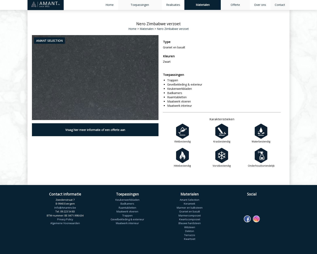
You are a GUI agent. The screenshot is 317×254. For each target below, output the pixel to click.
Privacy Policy (65, 219)
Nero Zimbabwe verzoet (173, 29)
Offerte (235, 5)
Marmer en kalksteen (190, 207)
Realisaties (173, 5)
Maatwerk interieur (127, 223)
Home (110, 5)
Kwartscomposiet (189, 219)
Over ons (260, 5)
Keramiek (189, 203)
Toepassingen (140, 5)
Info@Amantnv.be (65, 207)
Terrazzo (189, 235)
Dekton (189, 231)
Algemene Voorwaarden (65, 223)
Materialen (203, 5)
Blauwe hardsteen (190, 223)
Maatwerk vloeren (127, 211)
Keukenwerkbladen (127, 200)
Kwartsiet (189, 239)
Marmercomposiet (190, 215)
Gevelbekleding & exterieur (127, 219)
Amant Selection (189, 200)
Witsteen (189, 227)
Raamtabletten (127, 207)
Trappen (127, 215)
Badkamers (127, 203)
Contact (280, 5)
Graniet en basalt (189, 211)
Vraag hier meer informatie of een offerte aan (95, 130)
